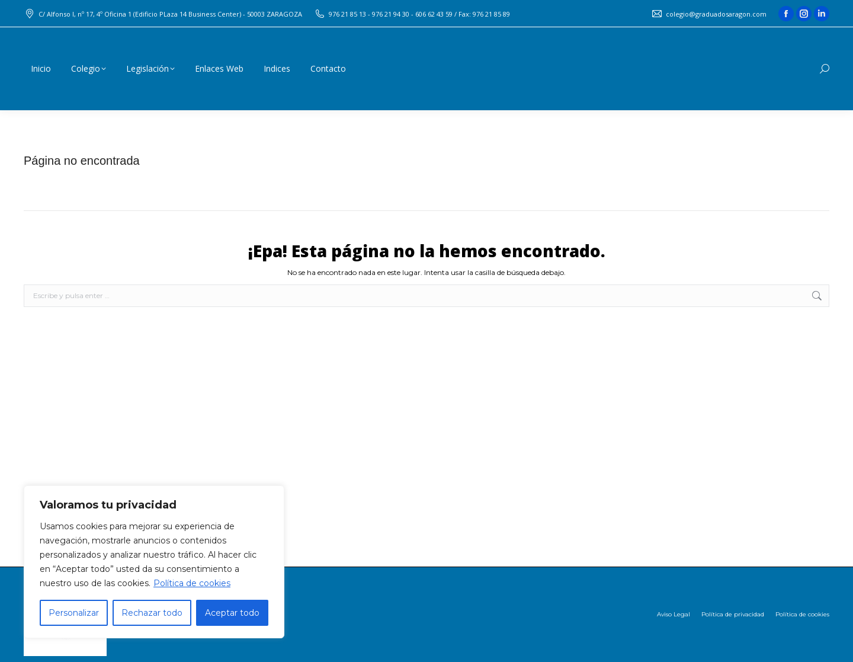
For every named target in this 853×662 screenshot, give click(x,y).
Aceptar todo (232, 612)
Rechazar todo (151, 612)
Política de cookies (191, 583)
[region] (154, 561)
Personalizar (74, 612)
